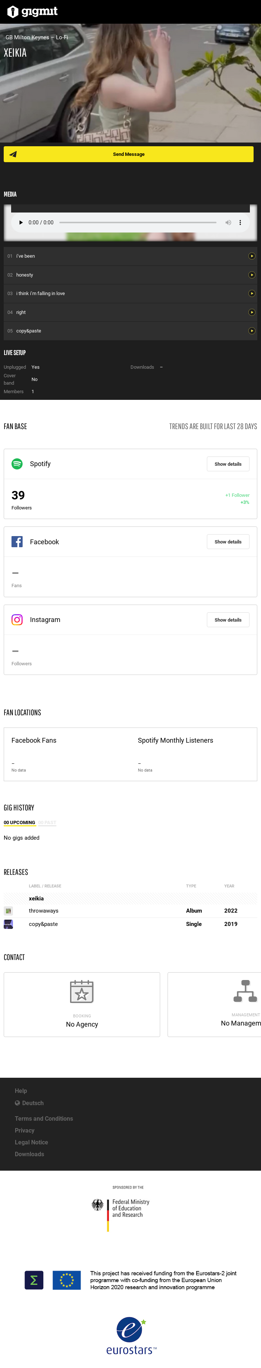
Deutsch (33, 1103)
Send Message (129, 154)
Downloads (29, 1154)
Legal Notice (31, 1142)
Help (21, 1090)
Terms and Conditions (44, 1118)
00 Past (47, 822)
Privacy (24, 1130)
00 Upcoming (20, 822)
